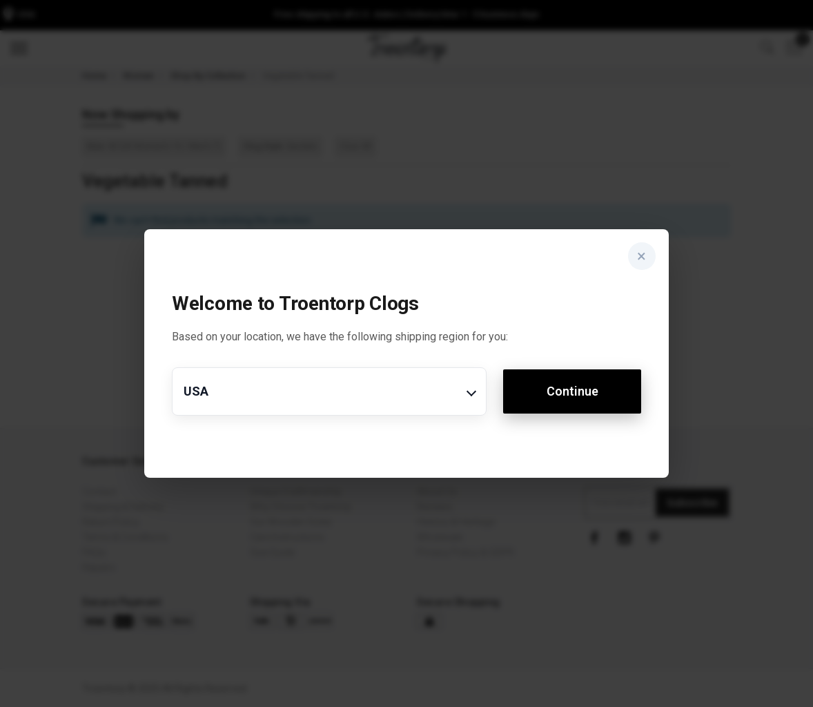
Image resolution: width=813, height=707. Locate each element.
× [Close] (641, 257)
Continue (572, 391)
